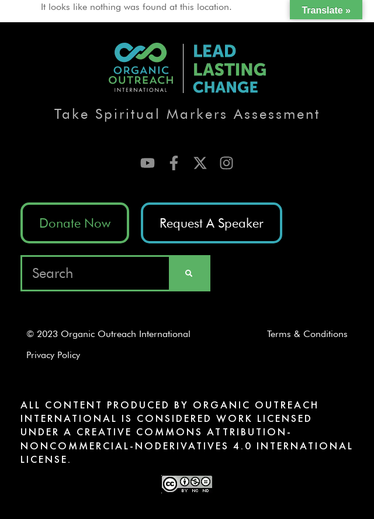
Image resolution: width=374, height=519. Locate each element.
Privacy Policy (57, 354)
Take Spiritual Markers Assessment (187, 113)
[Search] (189, 273)
